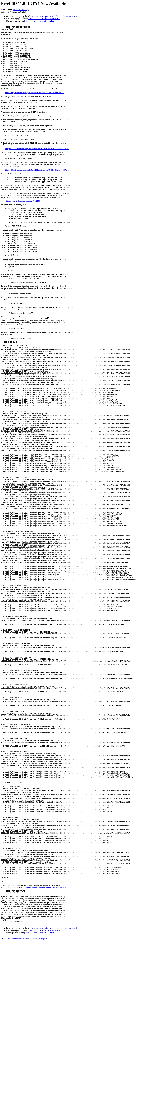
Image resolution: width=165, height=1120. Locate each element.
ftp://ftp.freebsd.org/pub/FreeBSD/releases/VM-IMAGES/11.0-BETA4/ (37, 199)
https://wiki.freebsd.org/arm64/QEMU (22, 236)
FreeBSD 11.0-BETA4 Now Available (44, 19)
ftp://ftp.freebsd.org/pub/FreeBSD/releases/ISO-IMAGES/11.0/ (34, 106)
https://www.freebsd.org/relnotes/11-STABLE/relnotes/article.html (37, 173)
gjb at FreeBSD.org (21, 10)
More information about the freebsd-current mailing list (24, 1118)
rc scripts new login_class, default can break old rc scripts (55, 16)
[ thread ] (34, 21)
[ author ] (51, 21)
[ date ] (27, 21)
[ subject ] (43, 21)
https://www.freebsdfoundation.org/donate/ (46, 1059)
